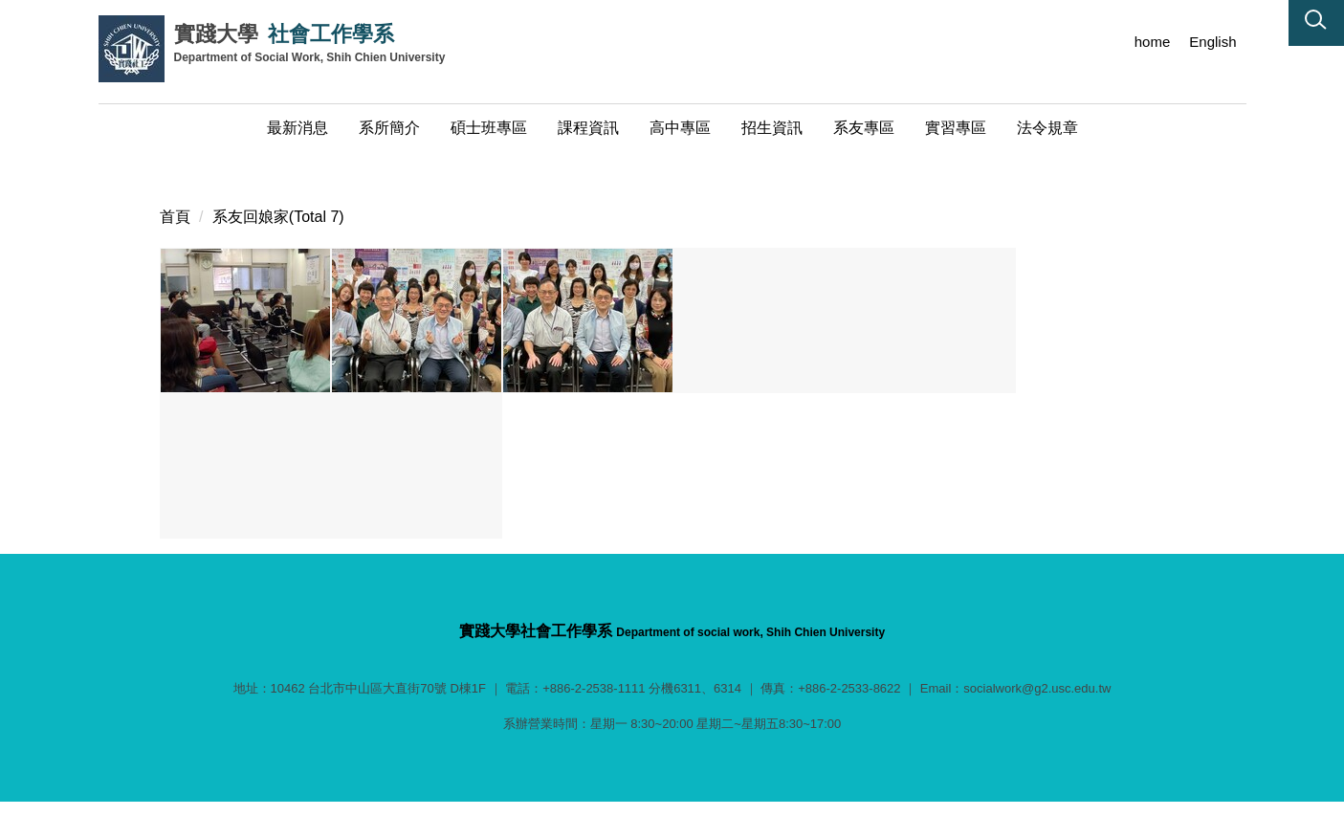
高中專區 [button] (680, 128)
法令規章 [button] (1047, 128)
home (1153, 41)
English (1212, 41)
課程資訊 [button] (588, 128)
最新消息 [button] (297, 128)
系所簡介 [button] (389, 128)
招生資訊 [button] (772, 128)
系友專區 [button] (863, 128)
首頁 (175, 194)
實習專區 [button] (955, 128)
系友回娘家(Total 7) (278, 194)
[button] (1316, 23)
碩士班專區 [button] (489, 128)
